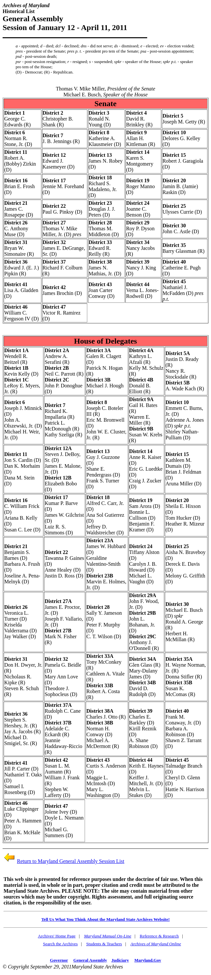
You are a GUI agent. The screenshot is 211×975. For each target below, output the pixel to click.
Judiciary (120, 960)
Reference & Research (159, 936)
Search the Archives (60, 943)
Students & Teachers (104, 943)
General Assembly (90, 960)
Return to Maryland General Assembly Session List (70, 861)
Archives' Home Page (57, 936)
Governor (59, 960)
